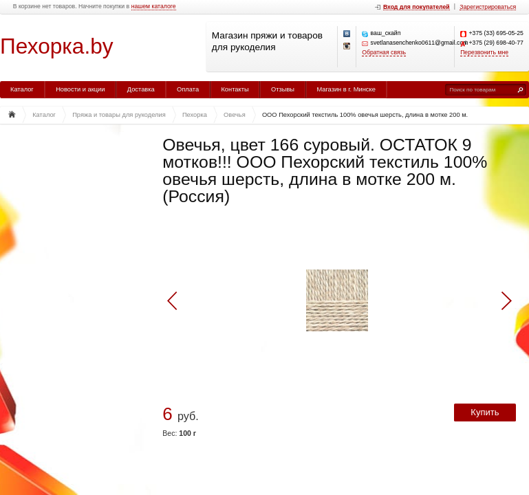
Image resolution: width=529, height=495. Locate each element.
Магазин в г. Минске (345, 89)
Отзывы (282, 89)
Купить (485, 412)
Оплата (188, 89)
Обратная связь (384, 53)
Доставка (141, 89)
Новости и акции (80, 89)
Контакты (234, 89)
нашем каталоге (153, 6)
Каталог (22, 89)
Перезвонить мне (484, 53)
